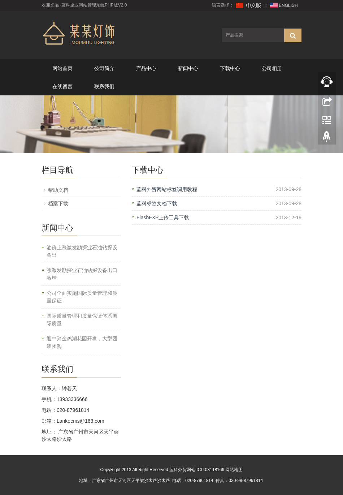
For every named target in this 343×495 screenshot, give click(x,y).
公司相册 (272, 68)
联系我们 (104, 86)
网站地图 (234, 469)
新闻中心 (188, 68)
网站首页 (62, 68)
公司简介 (104, 68)
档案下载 (58, 203)
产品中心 (146, 68)
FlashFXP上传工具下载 (162, 217)
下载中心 (230, 68)
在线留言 (62, 86)
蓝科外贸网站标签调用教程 (166, 189)
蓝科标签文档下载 (156, 203)
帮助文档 (58, 190)
